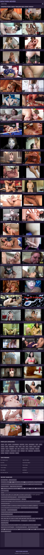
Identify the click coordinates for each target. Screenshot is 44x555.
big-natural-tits (37, 450)
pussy (26, 444)
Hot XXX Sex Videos (26, 462)
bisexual (6, 453)
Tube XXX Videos (25, 460)
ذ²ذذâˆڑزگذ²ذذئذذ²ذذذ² (4, 490)
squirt (37, 444)
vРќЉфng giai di (24, 520)
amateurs (22, 448)
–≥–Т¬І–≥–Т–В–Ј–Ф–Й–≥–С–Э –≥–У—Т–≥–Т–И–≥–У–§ (10, 507)
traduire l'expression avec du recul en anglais (29, 507)
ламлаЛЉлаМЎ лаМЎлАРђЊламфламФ (8, 497)
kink (6, 444)
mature (2, 444)
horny (7, 448)
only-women (31, 448)
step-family (22, 444)
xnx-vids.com (25, 472)
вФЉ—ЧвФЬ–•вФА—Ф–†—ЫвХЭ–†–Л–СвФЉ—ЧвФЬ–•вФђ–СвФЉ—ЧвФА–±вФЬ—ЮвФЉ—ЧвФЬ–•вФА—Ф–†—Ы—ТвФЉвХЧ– (22, 518)
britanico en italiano (5, 486)
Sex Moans (24, 470)
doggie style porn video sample (16, 486)
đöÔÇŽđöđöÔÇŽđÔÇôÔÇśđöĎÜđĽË (24, 497)
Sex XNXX (2, 462)
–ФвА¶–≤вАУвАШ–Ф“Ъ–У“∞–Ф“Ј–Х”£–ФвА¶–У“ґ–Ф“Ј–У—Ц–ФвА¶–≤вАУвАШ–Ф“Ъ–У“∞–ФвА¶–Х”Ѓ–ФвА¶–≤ (21, 524)
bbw (18, 448)
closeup (2, 446)
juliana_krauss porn (12, 479)
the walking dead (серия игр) (21, 527)
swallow (17, 453)
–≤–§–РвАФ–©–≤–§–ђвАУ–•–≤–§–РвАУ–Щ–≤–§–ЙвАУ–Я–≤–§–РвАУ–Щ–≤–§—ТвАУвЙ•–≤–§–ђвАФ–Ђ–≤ (19, 505)
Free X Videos (25, 465)
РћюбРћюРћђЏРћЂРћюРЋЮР (6, 514)
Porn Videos (3, 470)
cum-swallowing (15, 444)
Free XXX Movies (4, 465)
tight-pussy (30, 450)
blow (24, 446)
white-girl (22, 450)
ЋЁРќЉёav (24, 499)
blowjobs (3, 448)
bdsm (27, 446)
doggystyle (12, 448)
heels (17, 446)
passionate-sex (13, 450)
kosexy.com (24, 467)
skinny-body (12, 453)
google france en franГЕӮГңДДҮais (7, 527)
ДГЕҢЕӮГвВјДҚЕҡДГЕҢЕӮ (6, 531)
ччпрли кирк (3, 509)
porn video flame (4, 479)
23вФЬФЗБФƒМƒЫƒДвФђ (12, 509)
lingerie (30, 446)
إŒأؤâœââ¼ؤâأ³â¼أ (4, 522)
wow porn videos (32, 520)
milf (15, 448)
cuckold (9, 444)
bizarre (35, 446)
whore (20, 446)
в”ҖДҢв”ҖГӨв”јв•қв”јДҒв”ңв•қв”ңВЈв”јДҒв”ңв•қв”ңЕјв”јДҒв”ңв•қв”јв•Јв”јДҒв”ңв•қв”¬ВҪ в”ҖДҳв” (19, 512)
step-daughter (31, 444)
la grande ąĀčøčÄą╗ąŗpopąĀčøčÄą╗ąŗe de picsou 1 (10, 499)
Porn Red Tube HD (4, 472)
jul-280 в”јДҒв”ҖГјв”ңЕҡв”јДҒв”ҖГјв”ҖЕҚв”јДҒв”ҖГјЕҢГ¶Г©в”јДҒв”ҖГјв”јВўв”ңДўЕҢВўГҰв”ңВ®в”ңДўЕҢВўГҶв (20, 493)
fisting (27, 448)
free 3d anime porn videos (33, 527)
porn (19, 450)
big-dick (2, 450)
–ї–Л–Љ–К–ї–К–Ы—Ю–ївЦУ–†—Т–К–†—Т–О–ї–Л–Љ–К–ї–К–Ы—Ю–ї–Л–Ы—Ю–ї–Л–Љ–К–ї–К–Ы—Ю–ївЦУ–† (20, 501)
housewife (7, 450)
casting (2, 453)
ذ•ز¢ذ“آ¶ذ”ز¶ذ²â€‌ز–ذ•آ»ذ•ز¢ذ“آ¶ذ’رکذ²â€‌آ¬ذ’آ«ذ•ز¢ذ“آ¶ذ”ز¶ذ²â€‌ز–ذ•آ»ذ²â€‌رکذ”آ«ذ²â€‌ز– (16, 494)
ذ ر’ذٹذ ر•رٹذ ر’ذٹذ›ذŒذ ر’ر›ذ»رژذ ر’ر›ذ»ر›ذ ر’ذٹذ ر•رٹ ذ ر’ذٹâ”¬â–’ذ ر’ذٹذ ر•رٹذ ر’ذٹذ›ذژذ (16, 516)
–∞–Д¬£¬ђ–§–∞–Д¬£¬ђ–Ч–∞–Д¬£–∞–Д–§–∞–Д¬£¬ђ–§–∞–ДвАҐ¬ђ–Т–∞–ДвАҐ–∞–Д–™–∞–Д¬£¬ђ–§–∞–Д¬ (21, 484)
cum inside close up (5, 520)
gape (39, 446)
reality (6, 446)
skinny (40, 444)
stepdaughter (11, 446)
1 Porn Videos (3, 467)
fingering (37, 448)
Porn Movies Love (4, 460)
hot (26, 450)
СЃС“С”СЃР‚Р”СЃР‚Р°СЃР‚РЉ (15, 520)
